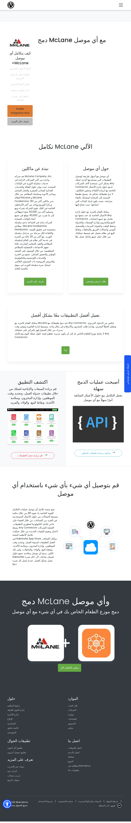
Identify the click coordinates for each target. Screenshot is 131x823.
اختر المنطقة (103, 806)
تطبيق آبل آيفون (15, 749)
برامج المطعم (13, 706)
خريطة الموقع (117, 802)
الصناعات (72, 720)
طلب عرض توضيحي (96, 282)
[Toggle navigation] (122, 5)
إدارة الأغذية (13, 715)
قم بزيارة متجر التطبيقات (32, 456)
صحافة (71, 758)
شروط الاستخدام (46, 802)
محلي (70, 729)
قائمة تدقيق (12, 729)
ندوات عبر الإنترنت (15, 768)
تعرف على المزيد (20, 121)
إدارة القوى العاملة (15, 711)
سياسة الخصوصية (67, 802)
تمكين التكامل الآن (69, 668)
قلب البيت (72, 706)
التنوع (70, 762)
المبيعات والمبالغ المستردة (93, 802)
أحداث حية (12, 772)
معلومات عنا (73, 771)
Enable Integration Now (20, 111)
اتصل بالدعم (73, 753)
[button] (7, 804)
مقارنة (71, 715)
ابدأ (65, 350)
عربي (112, 806)
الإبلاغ (10, 720)
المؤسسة (11, 733)
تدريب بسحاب (13, 777)
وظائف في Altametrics (79, 767)
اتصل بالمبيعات (75, 749)
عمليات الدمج (13, 781)
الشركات (72, 711)
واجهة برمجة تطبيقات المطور (98, 453)
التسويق (72, 724)
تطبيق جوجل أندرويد (16, 753)
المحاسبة (11, 724)
